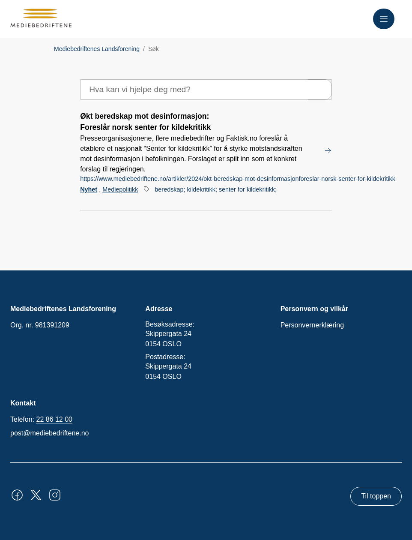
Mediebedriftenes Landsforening (97, 48)
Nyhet (88, 189)
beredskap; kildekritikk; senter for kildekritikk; (216, 189)
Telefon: (41, 419)
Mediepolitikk (120, 189)
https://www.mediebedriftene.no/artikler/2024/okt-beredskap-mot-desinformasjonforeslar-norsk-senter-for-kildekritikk (237, 178)
